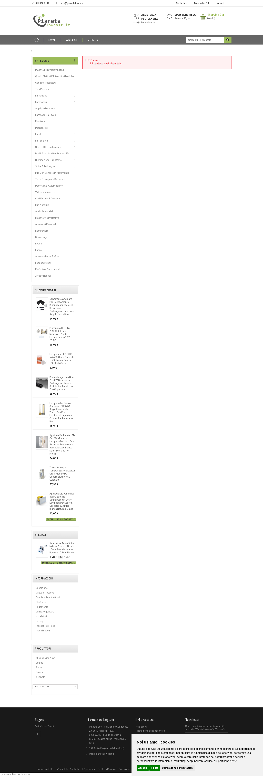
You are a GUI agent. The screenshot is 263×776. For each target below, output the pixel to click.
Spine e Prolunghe (45, 166)
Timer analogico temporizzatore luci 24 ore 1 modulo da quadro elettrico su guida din (62, 473)
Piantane (40, 121)
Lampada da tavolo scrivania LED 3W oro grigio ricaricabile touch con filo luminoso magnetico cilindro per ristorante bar (61, 412)
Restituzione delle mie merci (150, 730)
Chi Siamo (41, 602)
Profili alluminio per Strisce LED (52, 153)
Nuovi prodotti (45, 290)
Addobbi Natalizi (44, 211)
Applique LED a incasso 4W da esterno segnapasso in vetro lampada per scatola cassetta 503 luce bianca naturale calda (61, 501)
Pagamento (42, 607)
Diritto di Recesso (45, 592)
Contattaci (181, 3)
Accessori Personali (45, 224)
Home (37, 40)
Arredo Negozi (43, 275)
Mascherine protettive (47, 218)
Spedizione (42, 588)
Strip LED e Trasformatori (48, 147)
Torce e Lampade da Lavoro (50, 179)
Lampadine (41, 95)
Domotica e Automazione (49, 185)
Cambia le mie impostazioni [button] (177, 768)
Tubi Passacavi (43, 89)
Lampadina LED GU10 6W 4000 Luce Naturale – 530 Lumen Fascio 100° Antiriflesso (61, 359)
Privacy (39, 621)
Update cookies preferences (15, 774)
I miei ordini (141, 726)
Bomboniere (41, 230)
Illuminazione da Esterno (48, 160)
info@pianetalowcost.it (73, 3)
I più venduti (61, 769)
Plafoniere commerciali (47, 269)
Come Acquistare (45, 611)
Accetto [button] (142, 768)
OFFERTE (93, 39)
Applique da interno (45, 108)
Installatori (41, 616)
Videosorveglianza (45, 192)
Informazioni (44, 578)
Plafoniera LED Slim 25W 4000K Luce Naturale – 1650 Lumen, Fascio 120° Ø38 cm (59, 334)
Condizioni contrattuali (48, 597)
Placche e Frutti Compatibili (49, 70)
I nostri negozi (43, 630)
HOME (52, 39)
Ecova (39, 667)
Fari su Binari (42, 140)
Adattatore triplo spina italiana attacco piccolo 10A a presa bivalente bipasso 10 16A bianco (61, 548)
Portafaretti (41, 127)
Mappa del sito (202, 3)
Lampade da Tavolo (45, 115)
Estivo (38, 250)
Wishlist (72, 39)
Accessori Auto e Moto (47, 256)
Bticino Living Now (45, 658)
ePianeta (40, 677)
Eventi (38, 243)
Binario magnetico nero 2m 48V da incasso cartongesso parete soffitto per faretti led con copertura (61, 383)
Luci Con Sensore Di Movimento (52, 172)
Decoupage (41, 237)
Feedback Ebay (43, 263)
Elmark (39, 672)
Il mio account (144, 719)
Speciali (40, 534)
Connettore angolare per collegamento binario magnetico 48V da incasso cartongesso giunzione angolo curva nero (61, 307)
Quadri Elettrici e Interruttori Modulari (55, 76)
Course (39, 662)
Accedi (221, 3)
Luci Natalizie (42, 205)
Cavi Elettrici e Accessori (48, 198)
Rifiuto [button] (154, 768)
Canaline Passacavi (45, 82)
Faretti (38, 134)
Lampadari (41, 102)
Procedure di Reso (45, 625)
